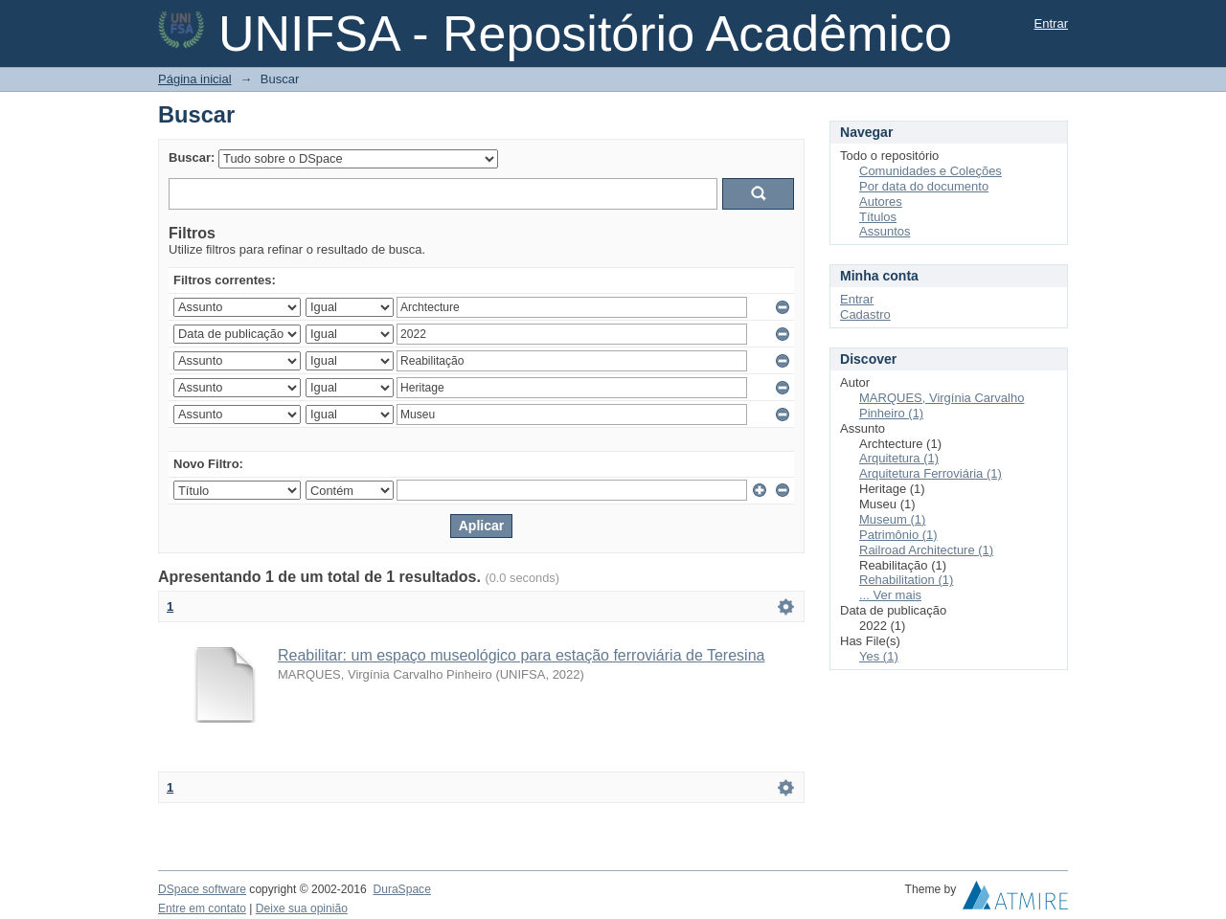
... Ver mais (890, 595)
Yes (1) (878, 656)
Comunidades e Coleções (930, 171)
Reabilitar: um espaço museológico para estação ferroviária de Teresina (521, 655)
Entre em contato (202, 908)
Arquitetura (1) (899, 458)
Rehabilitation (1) (906, 579)
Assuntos (884, 231)
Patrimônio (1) (898, 534)
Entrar (1051, 23)
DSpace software (202, 889)
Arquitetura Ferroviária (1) (930, 473)
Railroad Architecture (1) (926, 550)
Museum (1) (892, 519)
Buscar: (192, 157)
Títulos (878, 217)
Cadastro (865, 314)
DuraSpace (401, 889)
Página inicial (195, 79)
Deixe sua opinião (302, 908)
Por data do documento (923, 186)
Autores (880, 201)
